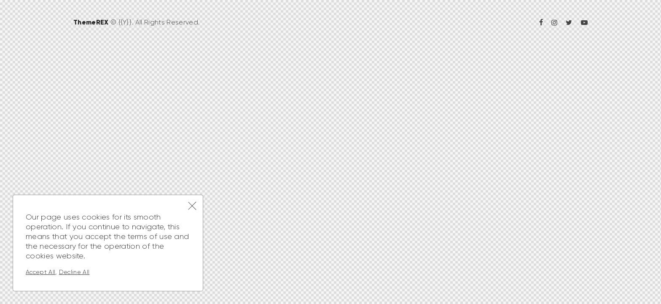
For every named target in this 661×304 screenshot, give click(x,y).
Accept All (40, 272)
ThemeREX (91, 22)
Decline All (74, 272)
